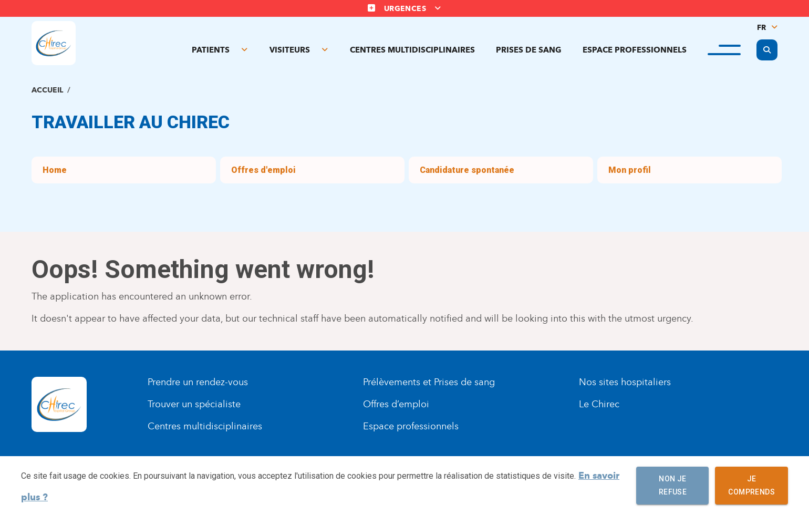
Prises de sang (529, 50)
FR (761, 27)
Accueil (47, 90)
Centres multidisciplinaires (412, 50)
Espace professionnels (635, 50)
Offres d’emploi (396, 404)
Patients (211, 50)
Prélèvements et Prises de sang (429, 382)
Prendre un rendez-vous (198, 382)
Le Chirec (599, 404)
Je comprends (751, 485)
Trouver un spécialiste (194, 404)
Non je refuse (672, 485)
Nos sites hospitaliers (625, 382)
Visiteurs (289, 50)
